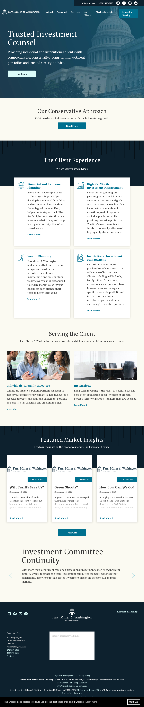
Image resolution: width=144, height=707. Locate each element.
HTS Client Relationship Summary (72, 685)
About (49, 11)
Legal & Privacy (61, 675)
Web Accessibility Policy (79, 675)
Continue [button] (133, 702)
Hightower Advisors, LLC (88, 690)
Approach (62, 11)
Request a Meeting (127, 13)
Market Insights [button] (104, 11)
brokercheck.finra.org (72, 693)
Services (75, 11)
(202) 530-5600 (13, 649)
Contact (10, 656)
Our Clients (87, 13)
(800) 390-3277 (106, 3)
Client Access (88, 3)
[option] (72, 569)
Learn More (33, 234)
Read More (72, 125)
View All (72, 532)
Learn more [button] (91, 702)
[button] (11, 576)
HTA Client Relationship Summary (72, 682)
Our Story (22, 73)
